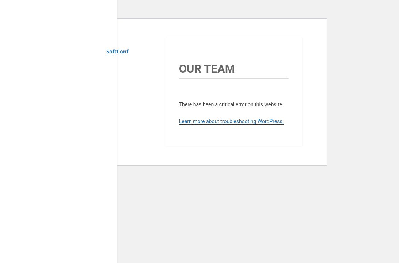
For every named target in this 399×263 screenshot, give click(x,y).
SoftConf (117, 51)
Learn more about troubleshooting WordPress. (231, 121)
